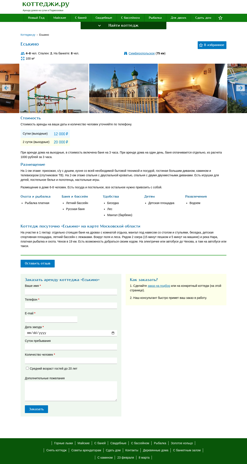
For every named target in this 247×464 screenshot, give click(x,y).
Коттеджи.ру (28, 34)
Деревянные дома (155, 450)
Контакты (131, 450)
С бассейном (130, 17)
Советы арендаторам (86, 450)
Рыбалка (155, 17)
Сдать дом (203, 17)
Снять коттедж (56, 450)
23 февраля (125, 457)
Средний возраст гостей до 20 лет (51, 368)
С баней (81, 17)
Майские (59, 17)
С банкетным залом (186, 450)
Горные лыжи (63, 443)
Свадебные (104, 17)
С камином (105, 457)
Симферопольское (142, 53)
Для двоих (178, 17)
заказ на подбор (159, 285)
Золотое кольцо (182, 443)
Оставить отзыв (38, 263)
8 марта (144, 457)
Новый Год (36, 17)
